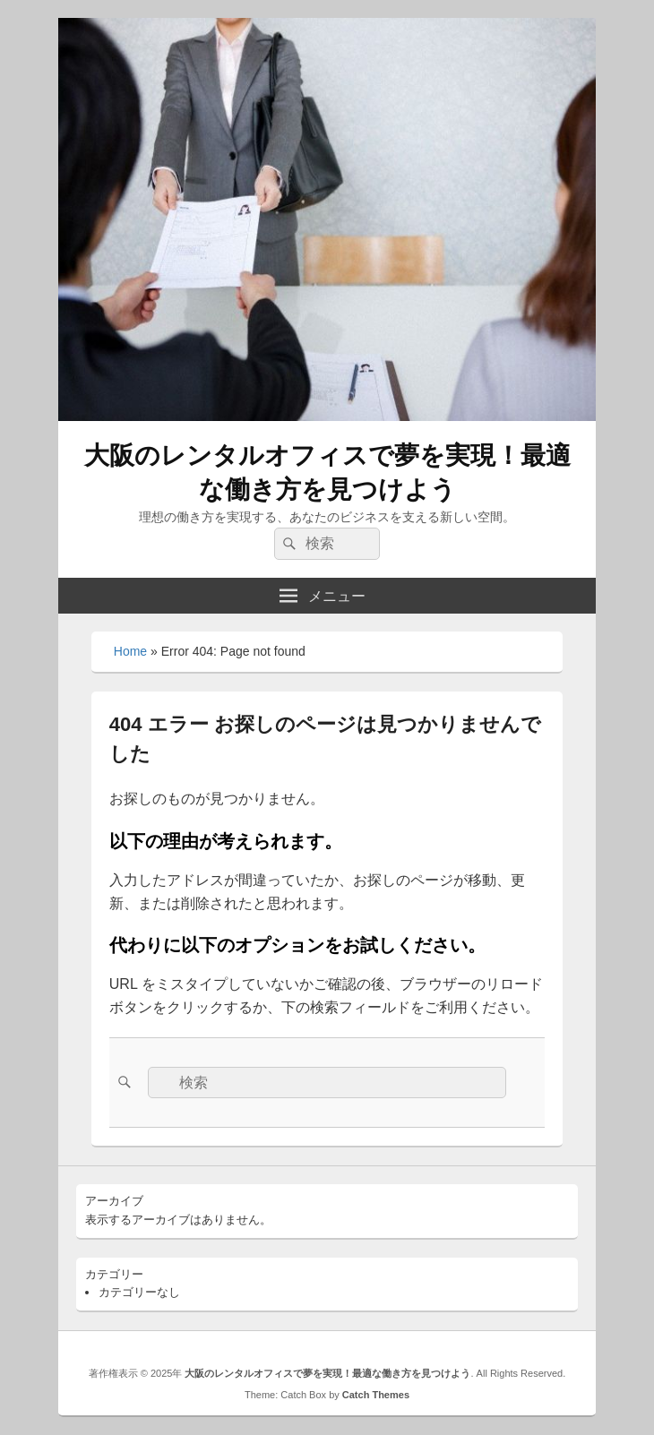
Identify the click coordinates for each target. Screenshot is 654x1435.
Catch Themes (375, 1394)
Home (130, 651)
